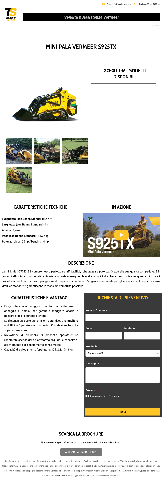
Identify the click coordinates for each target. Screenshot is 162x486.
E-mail (89, 328)
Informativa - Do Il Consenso (104, 396)
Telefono (130, 328)
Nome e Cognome (97, 310)
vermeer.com (61, 475)
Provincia (91, 346)
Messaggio (92, 363)
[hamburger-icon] (156, 25)
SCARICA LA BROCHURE (81, 452)
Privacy (90, 390)
